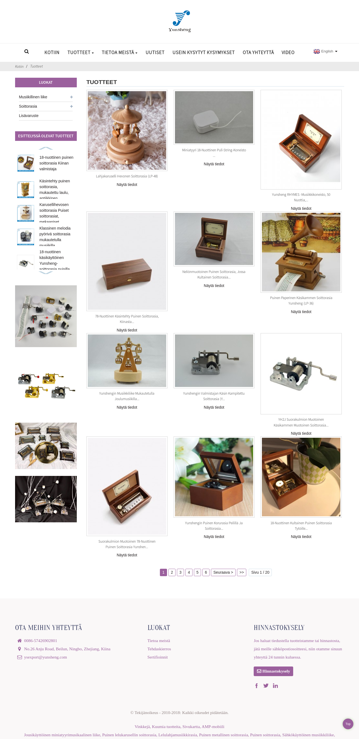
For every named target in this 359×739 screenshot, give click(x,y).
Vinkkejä (142, 726)
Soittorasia (28, 106)
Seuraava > (223, 572)
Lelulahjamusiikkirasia (177, 734)
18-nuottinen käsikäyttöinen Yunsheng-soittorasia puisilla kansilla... (54, 263)
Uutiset (155, 52)
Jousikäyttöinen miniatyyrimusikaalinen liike (62, 734)
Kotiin (52, 52)
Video (288, 52)
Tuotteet (80, 52)
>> (241, 572)
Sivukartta (191, 726)
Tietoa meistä (120, 52)
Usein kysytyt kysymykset (204, 52)
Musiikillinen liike (33, 97)
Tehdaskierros (159, 648)
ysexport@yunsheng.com (45, 657)
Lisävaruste (29, 115)
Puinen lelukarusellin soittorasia (129, 734)
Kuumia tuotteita (166, 726)
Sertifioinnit (158, 657)
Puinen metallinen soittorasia (223, 734)
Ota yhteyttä (258, 52)
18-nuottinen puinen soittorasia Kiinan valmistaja (56, 163)
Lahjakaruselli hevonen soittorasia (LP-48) (127, 176)
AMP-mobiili (213, 726)
